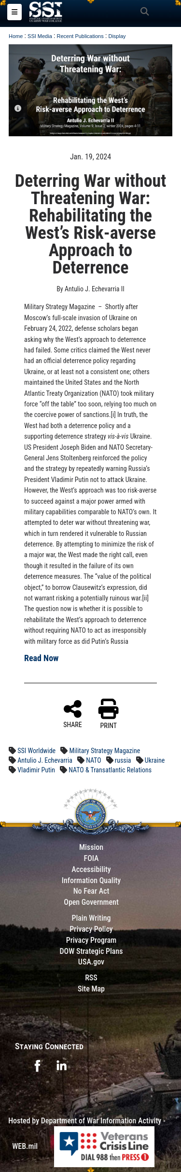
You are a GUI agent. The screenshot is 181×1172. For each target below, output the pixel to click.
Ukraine (155, 760)
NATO (93, 760)
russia (123, 760)
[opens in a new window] (37, 1064)
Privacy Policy (91, 929)
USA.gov (91, 961)
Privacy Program (91, 940)
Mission (91, 847)
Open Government (91, 902)
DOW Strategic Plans (91, 951)
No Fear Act (91, 891)
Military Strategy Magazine (104, 751)
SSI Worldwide (36, 751)
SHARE (72, 714)
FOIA (91, 858)
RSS (91, 977)
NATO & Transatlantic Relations (110, 770)
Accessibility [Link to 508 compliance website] (91, 869)
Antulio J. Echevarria (44, 760)
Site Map (91, 988)
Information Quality (91, 880)
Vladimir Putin (36, 770)
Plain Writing (91, 918)
